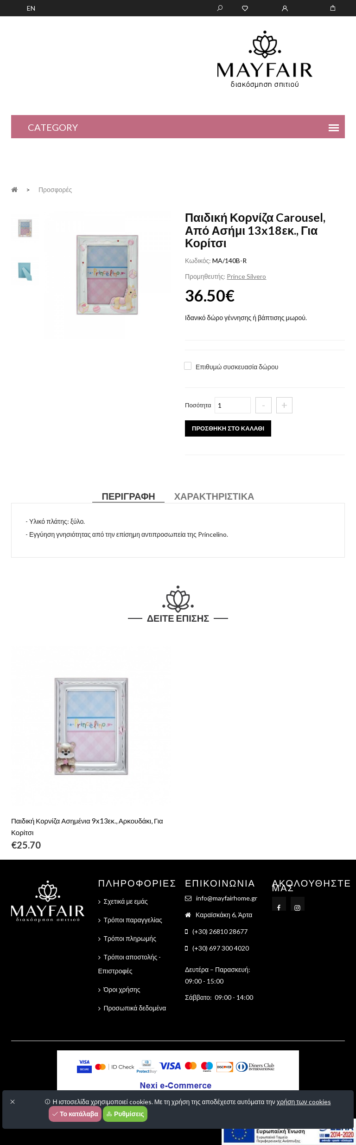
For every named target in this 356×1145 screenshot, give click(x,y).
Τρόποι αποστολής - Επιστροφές (129, 964)
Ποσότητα (198, 405)
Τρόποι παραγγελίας (133, 920)
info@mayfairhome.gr (226, 898)
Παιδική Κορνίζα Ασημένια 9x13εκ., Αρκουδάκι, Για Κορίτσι (87, 826)
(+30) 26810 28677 (220, 931)
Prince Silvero (246, 276)
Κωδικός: (198, 260)
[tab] (25, 227)
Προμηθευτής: (205, 276)
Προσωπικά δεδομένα (135, 1008)
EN (31, 8)
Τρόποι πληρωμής (130, 938)
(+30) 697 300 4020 (220, 948)
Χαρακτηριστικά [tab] (214, 496)
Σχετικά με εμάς (126, 901)
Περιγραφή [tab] (128, 496)
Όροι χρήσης (122, 989)
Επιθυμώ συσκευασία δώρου (237, 367)
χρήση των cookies (304, 1102)
